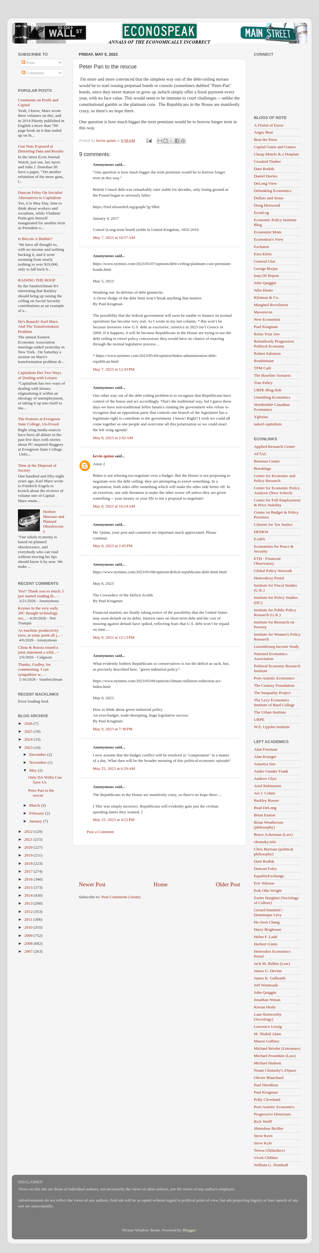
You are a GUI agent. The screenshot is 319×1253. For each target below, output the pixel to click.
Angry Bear (263, 132)
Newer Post (92, 884)
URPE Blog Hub (268, 390)
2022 (28, 831)
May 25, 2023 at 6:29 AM (114, 768)
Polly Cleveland (267, 1099)
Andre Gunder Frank (271, 771)
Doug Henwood (267, 205)
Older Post (228, 884)
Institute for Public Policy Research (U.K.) (275, 612)
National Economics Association (270, 656)
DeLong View (265, 183)
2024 (28, 739)
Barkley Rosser (266, 800)
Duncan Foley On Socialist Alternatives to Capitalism (40, 195)
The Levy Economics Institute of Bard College (274, 702)
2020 (28, 847)
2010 (28, 927)
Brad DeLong (265, 807)
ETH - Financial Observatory (267, 561)
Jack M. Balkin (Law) (272, 963)
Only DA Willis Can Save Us (45, 779)
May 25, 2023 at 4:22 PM (114, 819)
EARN (259, 539)
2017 (28, 871)
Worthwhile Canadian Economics (272, 407)
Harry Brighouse (267, 929)
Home (161, 884)
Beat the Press (265, 139)
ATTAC (260, 454)
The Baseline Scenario (272, 375)
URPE (259, 719)
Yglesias (261, 416)
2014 (28, 895)
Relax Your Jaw (267, 334)
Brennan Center (267, 461)
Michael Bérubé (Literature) (277, 1048)
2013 (28, 903)
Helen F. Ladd (265, 936)
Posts (28, 62)
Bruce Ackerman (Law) (273, 834)
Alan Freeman (265, 749)
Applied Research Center (274, 446)
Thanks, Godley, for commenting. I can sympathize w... (34, 669)
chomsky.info (265, 841)
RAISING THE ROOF (37, 280)
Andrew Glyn (265, 778)
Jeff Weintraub (266, 985)
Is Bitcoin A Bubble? (35, 238)
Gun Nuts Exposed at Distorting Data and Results (41, 148)
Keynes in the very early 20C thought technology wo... (38, 613)
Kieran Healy (265, 1007)
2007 (28, 951)
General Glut (264, 261)
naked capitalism (268, 424)
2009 (28, 935)
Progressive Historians (272, 1114)
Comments (33, 73)
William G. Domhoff (271, 1165)
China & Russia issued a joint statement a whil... (38, 649)
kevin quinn (103, 456)
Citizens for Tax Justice (273, 524)
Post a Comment (100, 831)
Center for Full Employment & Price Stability (277, 502)
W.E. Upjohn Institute (272, 726)
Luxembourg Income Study (276, 646)
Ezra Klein (263, 254)
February (37, 813)
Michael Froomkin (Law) (275, 1055)
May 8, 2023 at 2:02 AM (113, 437)
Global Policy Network (273, 570)
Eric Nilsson (264, 883)
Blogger (189, 1230)
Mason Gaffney (266, 1041)
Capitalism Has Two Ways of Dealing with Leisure (39, 375)
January (36, 821)
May (33, 770)
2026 (28, 723)
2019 (28, 855)
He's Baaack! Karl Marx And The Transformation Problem (38, 326)
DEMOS (261, 531)
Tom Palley (263, 382)
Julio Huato (263, 290)
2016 (28, 879)
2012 (28, 911)
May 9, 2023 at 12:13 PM (114, 637)
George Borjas (266, 268)
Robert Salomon (267, 353)
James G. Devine (268, 971)
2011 (28, 919)
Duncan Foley (265, 868)
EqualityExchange (269, 876)
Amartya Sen (264, 764)
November (38, 762)
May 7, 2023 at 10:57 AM (114, 237)
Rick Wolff (263, 1121)
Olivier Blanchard (268, 1077)
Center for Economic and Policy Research (274, 478)
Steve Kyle (263, 1143)
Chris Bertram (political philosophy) (273, 851)
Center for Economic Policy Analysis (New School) (277, 490)
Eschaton (261, 246)
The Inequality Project (272, 692)
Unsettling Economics (272, 397)
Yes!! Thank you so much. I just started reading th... (41, 593)
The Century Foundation (274, 685)
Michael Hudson (267, 1063)
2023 (28, 747)
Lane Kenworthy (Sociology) (268, 1016)
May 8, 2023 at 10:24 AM (114, 506)
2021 (28, 839)
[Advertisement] (159, 863)
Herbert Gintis (266, 944)
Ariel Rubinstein (267, 786)
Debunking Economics (272, 190)
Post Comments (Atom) (120, 897)
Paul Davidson (266, 1085)
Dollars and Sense (268, 198)
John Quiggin (265, 283)
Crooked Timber (267, 161)
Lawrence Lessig (268, 1026)
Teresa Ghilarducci (269, 1150)
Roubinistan (264, 360)
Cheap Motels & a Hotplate (276, 154)
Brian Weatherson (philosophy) (268, 824)
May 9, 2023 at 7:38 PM (112, 729)
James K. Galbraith (270, 978)
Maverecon (263, 312)
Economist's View (268, 239)
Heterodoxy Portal (269, 578)
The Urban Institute (270, 712)
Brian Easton (264, 815)
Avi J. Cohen (264, 793)
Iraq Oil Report (266, 275)
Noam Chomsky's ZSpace (275, 1070)
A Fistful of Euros (268, 125)
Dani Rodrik (264, 168)
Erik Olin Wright (268, 890)
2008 (28, 943)
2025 (28, 731)
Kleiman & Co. (266, 297)
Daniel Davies (265, 176)
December (38, 754)
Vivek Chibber (266, 1157)
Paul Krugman (266, 326)
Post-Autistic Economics (274, 678)
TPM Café (262, 368)
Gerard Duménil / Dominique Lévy (268, 912)
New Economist (267, 319)
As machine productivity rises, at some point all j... (39, 632)
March (35, 805)
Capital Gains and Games (275, 147)
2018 (28, 863)
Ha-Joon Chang (266, 922)
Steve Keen (263, 1135)
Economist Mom (267, 232)
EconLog (261, 212)
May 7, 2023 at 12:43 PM (114, 369)
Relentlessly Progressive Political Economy (274, 343)
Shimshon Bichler (268, 1128)
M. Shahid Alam (267, 1033)
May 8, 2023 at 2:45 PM (112, 545)
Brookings (262, 468)
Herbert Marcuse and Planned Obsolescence (53, 521)
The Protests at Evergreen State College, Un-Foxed (39, 421)
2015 (28, 887)
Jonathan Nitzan (267, 999)
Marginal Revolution (271, 304)
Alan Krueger (265, 756)
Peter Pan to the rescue (41, 793)
